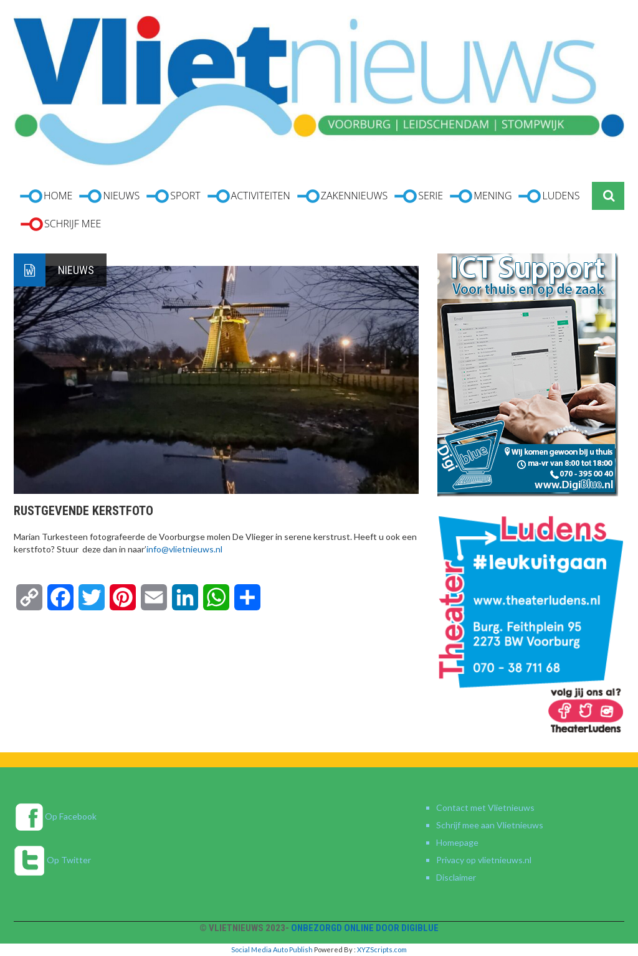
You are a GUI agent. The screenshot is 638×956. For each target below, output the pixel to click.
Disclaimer (456, 877)
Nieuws (76, 270)
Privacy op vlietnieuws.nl (483, 859)
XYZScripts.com (382, 949)
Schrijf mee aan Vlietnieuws (489, 825)
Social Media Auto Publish (272, 949)
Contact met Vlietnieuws (485, 807)
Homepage (457, 842)
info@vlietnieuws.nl (184, 549)
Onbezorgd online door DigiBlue (365, 928)
